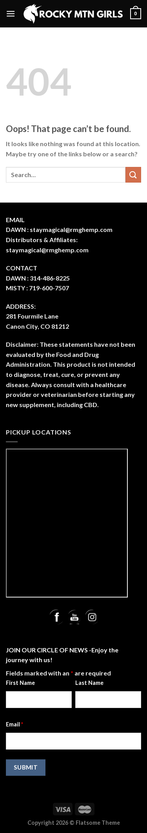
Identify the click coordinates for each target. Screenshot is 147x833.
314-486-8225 (50, 278)
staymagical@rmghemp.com (47, 250)
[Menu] (10, 13)
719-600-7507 (49, 288)
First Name (20, 682)
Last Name (89, 682)
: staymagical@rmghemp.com (70, 229)
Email (14, 724)
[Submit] (133, 174)
